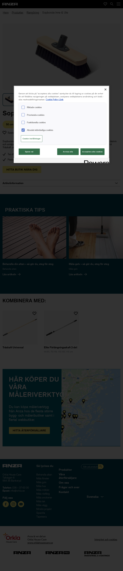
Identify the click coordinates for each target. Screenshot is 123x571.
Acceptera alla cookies (92, 152)
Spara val (29, 152)
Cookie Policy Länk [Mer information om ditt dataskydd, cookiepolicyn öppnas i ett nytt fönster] (54, 99)
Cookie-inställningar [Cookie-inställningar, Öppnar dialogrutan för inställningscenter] (31, 139)
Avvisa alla (68, 152)
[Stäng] (105, 89)
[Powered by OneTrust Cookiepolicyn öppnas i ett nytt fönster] (95, 161)
